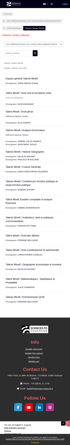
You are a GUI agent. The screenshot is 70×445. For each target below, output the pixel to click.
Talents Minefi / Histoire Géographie (25, 151)
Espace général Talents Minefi (22, 78)
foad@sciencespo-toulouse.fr (40, 388)
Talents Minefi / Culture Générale (23, 167)
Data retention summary (15, 428)
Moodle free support (34, 353)
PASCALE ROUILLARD (28, 159)
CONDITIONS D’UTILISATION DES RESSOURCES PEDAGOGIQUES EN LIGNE (34, 439)
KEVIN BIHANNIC (26, 104)
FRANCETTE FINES (27, 226)
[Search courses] (18, 53)
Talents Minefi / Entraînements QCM (25, 297)
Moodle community (33, 349)
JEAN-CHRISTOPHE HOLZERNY (33, 171)
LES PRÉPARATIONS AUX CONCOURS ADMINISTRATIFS (33, 21)
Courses (8, 14)
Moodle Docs (34, 357)
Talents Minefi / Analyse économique (25, 130)
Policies (7, 431)
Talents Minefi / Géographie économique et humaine (33, 264)
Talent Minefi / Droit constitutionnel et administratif (32, 250)
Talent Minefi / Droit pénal (19, 111)
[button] (46, 4)
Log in (65, 4)
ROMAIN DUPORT (26, 189)
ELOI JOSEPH (24, 123)
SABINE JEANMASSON (29, 208)
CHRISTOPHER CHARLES (30, 255)
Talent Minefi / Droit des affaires (22, 235)
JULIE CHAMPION (26, 287)
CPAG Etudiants (14, 28)
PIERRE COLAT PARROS (29, 141)
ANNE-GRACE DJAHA (28, 83)
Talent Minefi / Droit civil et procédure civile (28, 93)
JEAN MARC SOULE (27, 144)
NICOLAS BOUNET (27, 156)
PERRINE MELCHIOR (28, 240)
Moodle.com (33, 361)
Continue (35, 443)
